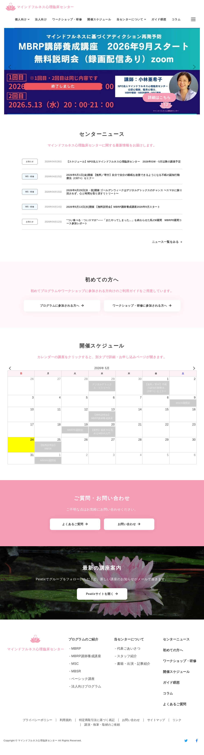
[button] (102, 67)
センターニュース (176, 639)
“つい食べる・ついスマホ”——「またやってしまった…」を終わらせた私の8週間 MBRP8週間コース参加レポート (124, 222)
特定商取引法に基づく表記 (97, 719)
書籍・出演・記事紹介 (133, 663)
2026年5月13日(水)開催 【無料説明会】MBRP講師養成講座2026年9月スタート (113, 206)
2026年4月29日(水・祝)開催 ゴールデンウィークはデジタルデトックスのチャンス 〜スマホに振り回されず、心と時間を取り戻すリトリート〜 (124, 192)
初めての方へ (173, 650)
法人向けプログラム (86, 686)
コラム (176, 19)
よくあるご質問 (174, 704)
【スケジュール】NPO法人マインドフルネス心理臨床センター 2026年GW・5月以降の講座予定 (123, 161)
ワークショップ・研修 (67, 19)
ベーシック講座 (83, 679)
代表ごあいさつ (128, 648)
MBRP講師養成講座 (86, 656)
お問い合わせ (131, 719)
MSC (75, 663)
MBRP (76, 648)
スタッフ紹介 (127, 656)
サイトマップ (156, 719)
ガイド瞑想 (158, 19)
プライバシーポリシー (37, 719)
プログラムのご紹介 (83, 639)
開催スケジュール (99, 19)
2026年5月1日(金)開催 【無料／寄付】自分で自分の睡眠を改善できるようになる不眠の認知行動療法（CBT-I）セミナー (123, 176)
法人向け (41, 19)
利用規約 (66, 719)
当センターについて (129, 639)
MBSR (76, 671)
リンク (176, 719)
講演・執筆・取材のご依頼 (102, 724)
